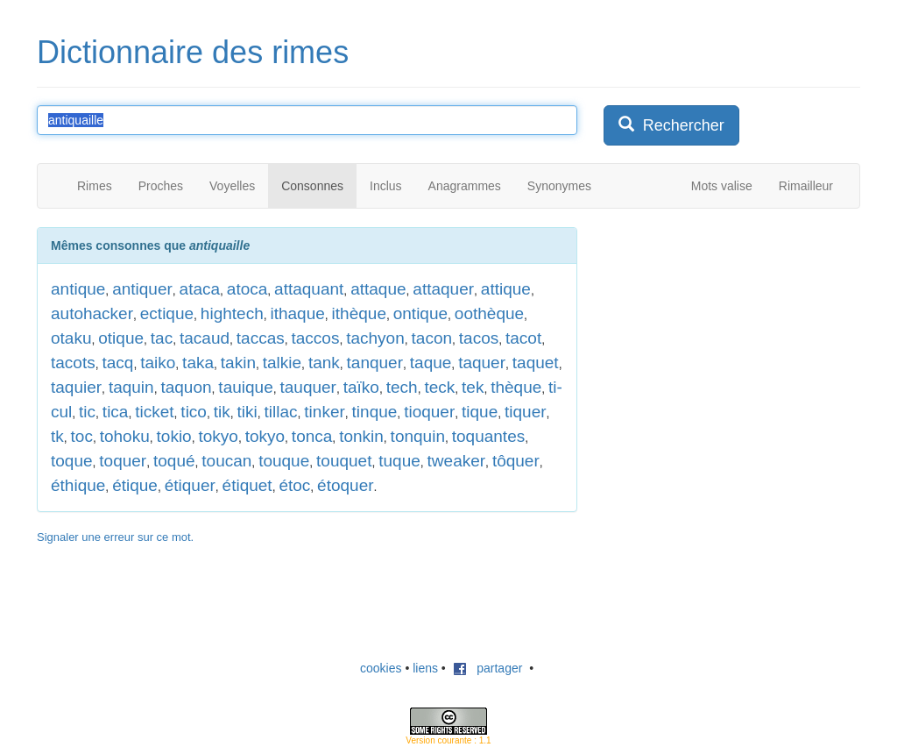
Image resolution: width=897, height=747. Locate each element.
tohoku (125, 436)
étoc (294, 485)
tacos (478, 338)
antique (78, 289)
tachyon (375, 338)
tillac (281, 411)
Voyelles (232, 186)
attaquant (308, 289)
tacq (117, 362)
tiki (247, 411)
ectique (167, 313)
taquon (185, 387)
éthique (78, 485)
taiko (157, 362)
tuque (399, 461)
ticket (154, 411)
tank (324, 362)
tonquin (418, 436)
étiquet (247, 485)
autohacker (92, 313)
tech (402, 387)
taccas (261, 338)
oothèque (489, 313)
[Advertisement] (735, 336)
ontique (420, 313)
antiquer (142, 289)
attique (506, 289)
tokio (174, 436)
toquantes (488, 436)
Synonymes (559, 186)
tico (193, 411)
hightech (232, 313)
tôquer (516, 461)
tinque (375, 411)
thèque (516, 387)
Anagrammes (464, 186)
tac (162, 338)
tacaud (205, 338)
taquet (535, 362)
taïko (361, 387)
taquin (131, 387)
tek (473, 387)
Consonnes (312, 186)
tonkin (361, 436)
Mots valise (721, 186)
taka (198, 362)
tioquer (429, 411)
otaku (71, 338)
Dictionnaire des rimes (193, 52)
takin (238, 362)
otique (121, 338)
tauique (245, 387)
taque (431, 362)
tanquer (375, 362)
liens (425, 668)
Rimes (94, 186)
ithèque (359, 313)
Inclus (386, 186)
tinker (324, 411)
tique (480, 411)
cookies (380, 668)
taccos (316, 338)
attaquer (443, 289)
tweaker (456, 461)
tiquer (526, 411)
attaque (378, 289)
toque (72, 461)
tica (115, 411)
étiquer (190, 485)
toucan (226, 461)
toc (82, 436)
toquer (122, 461)
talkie (282, 362)
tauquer (307, 387)
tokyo (217, 436)
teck (439, 387)
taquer (481, 362)
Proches (160, 186)
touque (283, 461)
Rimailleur (806, 186)
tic (87, 411)
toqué (174, 461)
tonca (312, 436)
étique (135, 485)
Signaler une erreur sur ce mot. (115, 537)
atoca (247, 289)
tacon (432, 338)
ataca (200, 289)
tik (222, 411)
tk (57, 436)
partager (488, 668)
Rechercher (671, 125)
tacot (523, 338)
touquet (343, 461)
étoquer (345, 485)
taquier (76, 387)
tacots (73, 362)
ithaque (297, 313)
